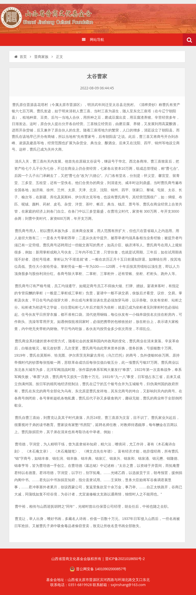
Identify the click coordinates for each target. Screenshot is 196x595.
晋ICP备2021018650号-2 (125, 559)
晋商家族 (41, 57)
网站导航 (92, 40)
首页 (20, 57)
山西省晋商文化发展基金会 (50, 18)
